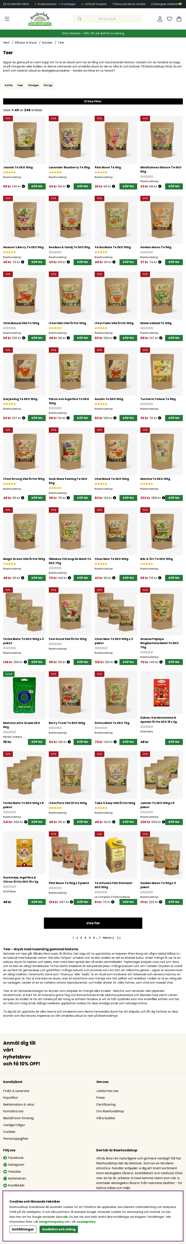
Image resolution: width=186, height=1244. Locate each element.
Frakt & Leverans (16, 1091)
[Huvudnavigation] (7, 19)
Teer (61, 43)
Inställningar (23, 1229)
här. (66, 1217)
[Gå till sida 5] (90, 939)
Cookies (9, 1132)
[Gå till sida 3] (81, 939)
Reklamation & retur (18, 1105)
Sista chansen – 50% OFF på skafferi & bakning (93, 33)
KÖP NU (37, 661)
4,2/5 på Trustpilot (95, 4)
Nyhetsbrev (14, 1179)
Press (100, 1098)
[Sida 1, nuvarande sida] (73, 939)
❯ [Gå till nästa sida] (108, 939)
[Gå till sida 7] (100, 939)
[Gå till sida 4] (85, 939)
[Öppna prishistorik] (23, 186)
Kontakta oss (13, 1112)
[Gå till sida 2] (77, 939)
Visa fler (93, 924)
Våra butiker (106, 1119)
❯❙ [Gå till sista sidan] (119, 939)
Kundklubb (13, 1186)
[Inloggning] (160, 19)
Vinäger (33, 85)
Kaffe (8, 85)
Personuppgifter (16, 1139)
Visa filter (93, 101)
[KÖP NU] (37, 186)
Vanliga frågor (14, 1126)
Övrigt (48, 85)
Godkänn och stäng (59, 1229)
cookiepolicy (86, 1222)
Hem (6, 43)
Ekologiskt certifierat (168, 4)
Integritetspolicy (51, 1222)
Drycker (47, 43)
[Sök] (107, 19)
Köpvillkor (10, 1098)
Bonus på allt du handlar (130, 4)
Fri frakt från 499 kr (18, 4)
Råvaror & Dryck (26, 43)
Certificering (106, 1105)
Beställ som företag (18, 1119)
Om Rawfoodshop (110, 1112)
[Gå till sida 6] (94, 939)
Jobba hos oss (107, 1091)
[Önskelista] (169, 19)
